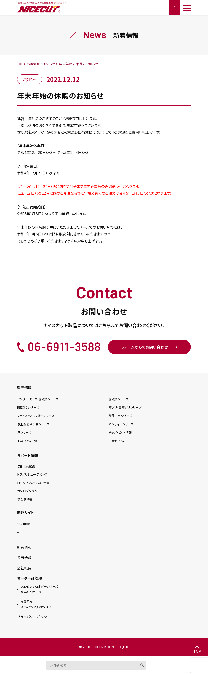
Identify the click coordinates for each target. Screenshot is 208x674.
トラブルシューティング (33, 474)
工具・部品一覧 (28, 441)
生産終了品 (117, 441)
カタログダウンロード (32, 491)
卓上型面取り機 (34, 424)
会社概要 (24, 568)
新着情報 (24, 547)
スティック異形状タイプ (37, 604)
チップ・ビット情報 (121, 433)
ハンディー (122, 424)
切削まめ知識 (27, 466)
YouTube (23, 524)
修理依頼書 (25, 499)
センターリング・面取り (39, 399)
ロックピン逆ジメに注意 (34, 483)
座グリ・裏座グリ (126, 408)
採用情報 (24, 558)
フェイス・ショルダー (37, 416)
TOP (197, 648)
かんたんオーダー (39, 589)
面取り (119, 399)
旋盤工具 (121, 416)
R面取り (29, 408)
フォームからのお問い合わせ (149, 347)
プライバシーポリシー (33, 617)
